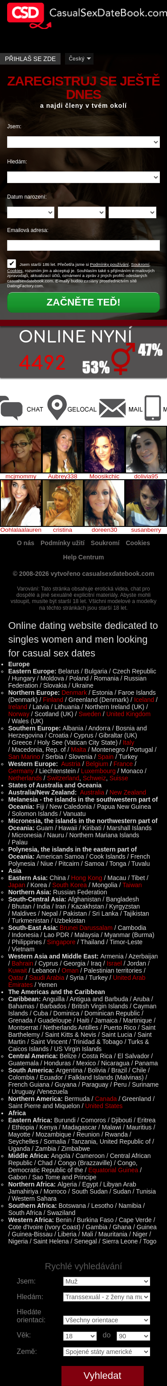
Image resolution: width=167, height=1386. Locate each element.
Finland (53, 699)
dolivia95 (146, 476)
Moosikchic (104, 476)
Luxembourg (98, 771)
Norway (18, 713)
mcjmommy (20, 476)
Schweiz (94, 778)
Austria (71, 763)
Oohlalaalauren (20, 530)
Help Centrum (83, 557)
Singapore (61, 942)
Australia (92, 792)
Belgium (97, 763)
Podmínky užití (63, 542)
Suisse (119, 778)
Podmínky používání (109, 264)
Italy (128, 742)
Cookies (15, 270)
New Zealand (128, 792)
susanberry (146, 530)
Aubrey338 (62, 476)
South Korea (69, 885)
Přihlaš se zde (30, 58)
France (123, 763)
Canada (106, 1098)
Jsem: (14, 126)
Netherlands (25, 778)
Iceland (144, 699)
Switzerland (63, 778)
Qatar (16, 977)
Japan (16, 885)
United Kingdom (128, 713)
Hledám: (17, 162)
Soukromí (140, 264)
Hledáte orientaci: (31, 1316)
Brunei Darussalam (86, 927)
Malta (78, 749)
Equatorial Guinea (113, 1170)
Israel (114, 963)
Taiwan (132, 885)
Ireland (17, 706)
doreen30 (104, 530)
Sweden (89, 713)
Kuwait (17, 970)
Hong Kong (86, 877)
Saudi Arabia (46, 977)
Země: (27, 1351)
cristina (62, 530)
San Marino (24, 756)
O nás (25, 542)
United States (103, 1105)
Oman (69, 970)
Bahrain (22, 963)
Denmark (74, 692)
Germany (21, 771)
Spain (106, 756)
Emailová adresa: (28, 230)
